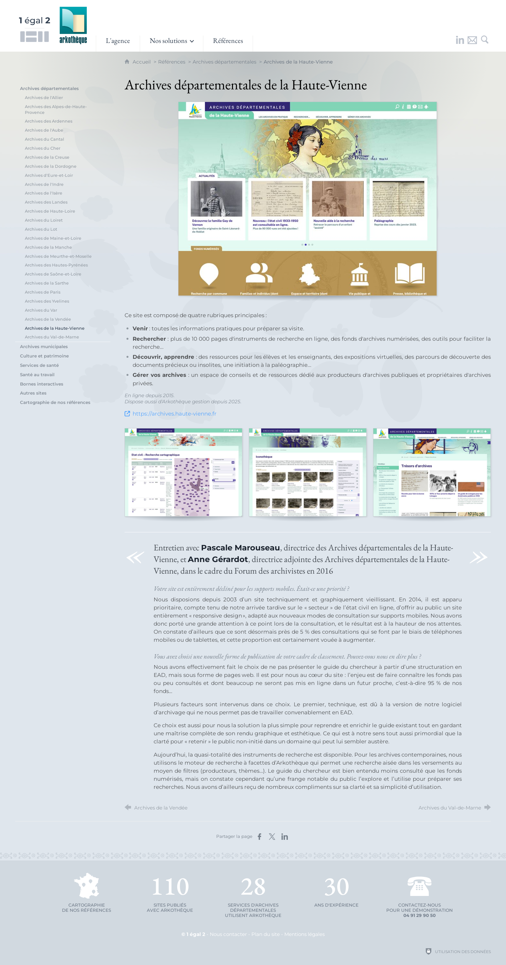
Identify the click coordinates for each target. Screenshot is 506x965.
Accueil (142, 62)
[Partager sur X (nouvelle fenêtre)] (272, 836)
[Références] (228, 43)
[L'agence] (118, 43)
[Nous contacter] (472, 43)
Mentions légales (304, 934)
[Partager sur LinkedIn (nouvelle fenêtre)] (284, 836)
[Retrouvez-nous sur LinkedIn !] (460, 43)
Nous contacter (228, 934)
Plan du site (265, 934)
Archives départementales (224, 62)
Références (171, 62)
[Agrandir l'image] (307, 199)
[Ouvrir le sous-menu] (171, 43)
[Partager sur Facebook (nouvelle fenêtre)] (259, 836)
